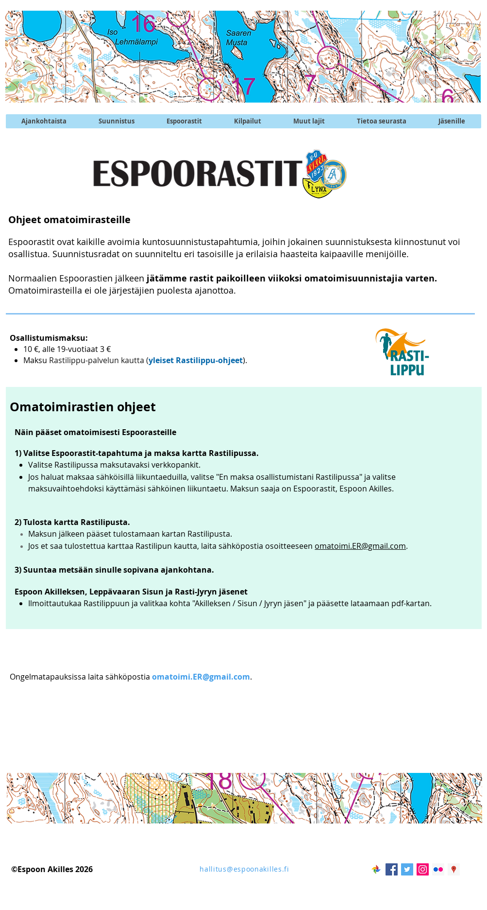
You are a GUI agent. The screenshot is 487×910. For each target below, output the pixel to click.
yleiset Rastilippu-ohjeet (196, 360)
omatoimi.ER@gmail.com (360, 546)
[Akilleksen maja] (454, 869)
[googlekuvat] (376, 869)
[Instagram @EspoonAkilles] (423, 869)
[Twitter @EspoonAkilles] (407, 869)
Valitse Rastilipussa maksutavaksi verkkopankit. (114, 464)
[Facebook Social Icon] (392, 869)
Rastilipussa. (235, 453)
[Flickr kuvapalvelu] (438, 869)
